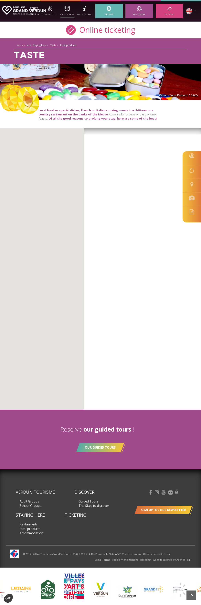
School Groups (30, 505)
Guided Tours (89, 501)
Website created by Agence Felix (172, 559)
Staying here (67, 14)
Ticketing (169, 14)
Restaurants (29, 524)
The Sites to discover (94, 505)
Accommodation (31, 533)
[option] (100, 589)
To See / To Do (49, 14)
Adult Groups (29, 501)
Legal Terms (105, 559)
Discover (34, 14)
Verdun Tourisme (35, 492)
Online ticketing (100, 29)
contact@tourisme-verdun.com (152, 554)
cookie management (126, 559)
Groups (109, 14)
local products (30, 529)
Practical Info (84, 14)
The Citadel (139, 14)
